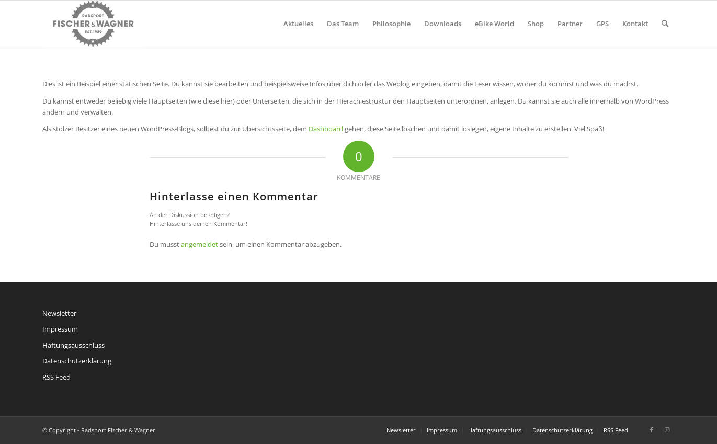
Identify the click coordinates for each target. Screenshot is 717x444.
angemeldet (199, 244)
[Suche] (665, 24)
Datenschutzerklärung (76, 361)
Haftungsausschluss (73, 345)
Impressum (60, 329)
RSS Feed (56, 377)
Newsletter (59, 313)
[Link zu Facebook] (651, 430)
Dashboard (326, 128)
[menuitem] (298, 24)
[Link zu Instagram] (667, 430)
